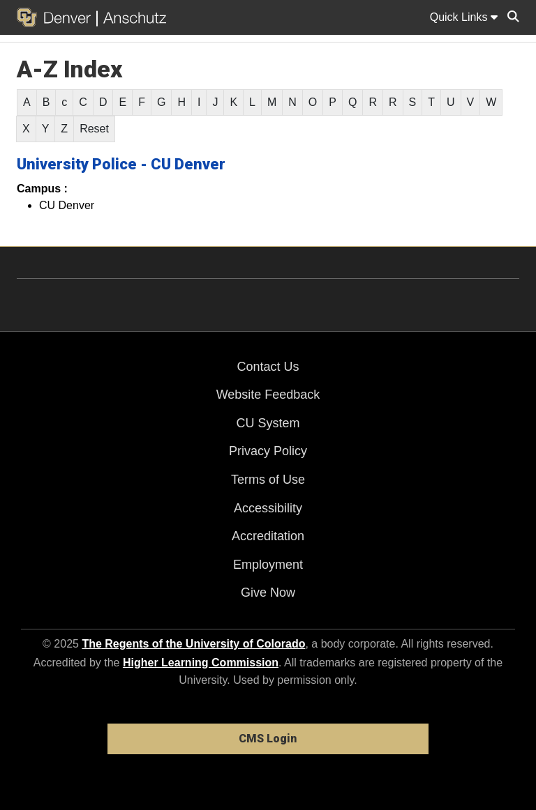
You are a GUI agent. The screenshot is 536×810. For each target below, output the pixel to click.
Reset (94, 129)
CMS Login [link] (268, 738)
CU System (267, 423)
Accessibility (268, 508)
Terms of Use (268, 480)
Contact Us (268, 367)
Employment (268, 565)
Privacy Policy (268, 451)
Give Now (268, 592)
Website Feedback (268, 395)
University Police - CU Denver (121, 164)
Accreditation (268, 536)
